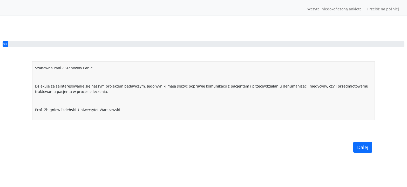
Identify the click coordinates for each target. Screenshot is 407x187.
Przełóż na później (383, 8)
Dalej (362, 147)
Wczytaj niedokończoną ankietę (334, 8)
